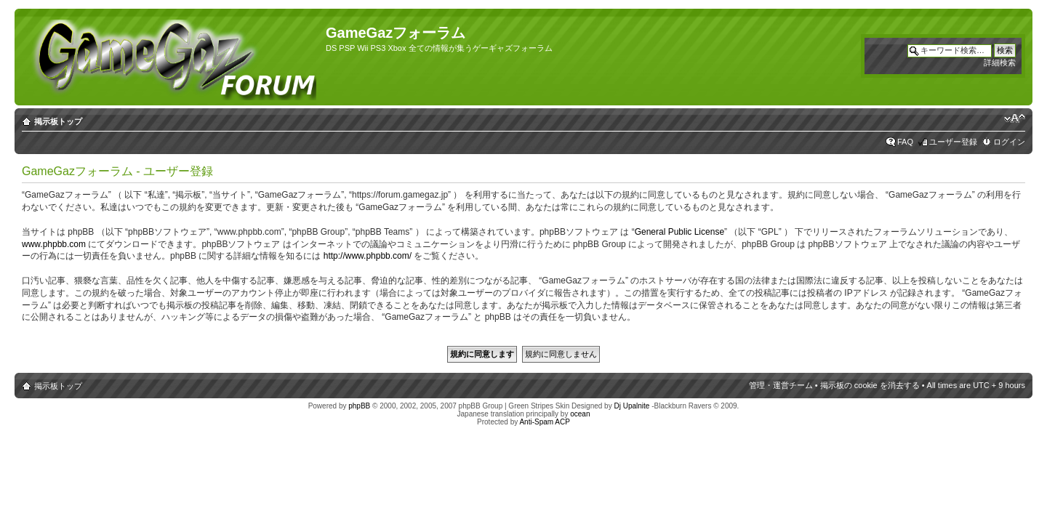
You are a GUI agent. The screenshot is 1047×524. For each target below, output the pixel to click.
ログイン (1009, 141)
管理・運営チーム (781, 385)
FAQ (905, 141)
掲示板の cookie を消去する (870, 385)
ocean (580, 414)
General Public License (679, 232)
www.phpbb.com (54, 244)
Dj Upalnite (631, 406)
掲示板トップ (58, 121)
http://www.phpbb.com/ (368, 256)
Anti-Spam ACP (544, 422)
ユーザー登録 (953, 141)
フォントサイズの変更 (1014, 118)
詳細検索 (1000, 62)
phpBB (359, 406)
